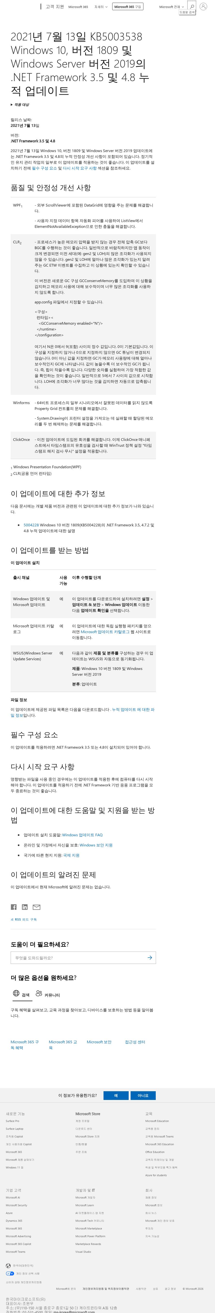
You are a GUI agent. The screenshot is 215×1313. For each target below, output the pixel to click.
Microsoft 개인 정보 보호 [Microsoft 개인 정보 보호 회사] (160, 1220)
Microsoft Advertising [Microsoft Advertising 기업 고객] (18, 1236)
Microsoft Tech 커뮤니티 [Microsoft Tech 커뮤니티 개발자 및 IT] (89, 1220)
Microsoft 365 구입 (127, 7)
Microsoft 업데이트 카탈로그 (105, 631)
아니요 (143, 1095)
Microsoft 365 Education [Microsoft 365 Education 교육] (159, 1144)
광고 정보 (170, 1288)
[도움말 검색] (191, 6)
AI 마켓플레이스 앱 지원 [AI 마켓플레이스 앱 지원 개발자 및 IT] (89, 1213)
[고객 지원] (54, 6)
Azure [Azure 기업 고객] (9, 1213)
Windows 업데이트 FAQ (82, 834)
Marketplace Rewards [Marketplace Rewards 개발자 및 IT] (88, 1244)
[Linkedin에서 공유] (22, 906)
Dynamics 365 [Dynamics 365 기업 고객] (14, 1220)
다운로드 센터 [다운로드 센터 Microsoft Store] (83, 1128)
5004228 (31, 524)
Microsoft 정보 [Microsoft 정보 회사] (154, 1205)
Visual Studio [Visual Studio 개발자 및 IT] (83, 1251)
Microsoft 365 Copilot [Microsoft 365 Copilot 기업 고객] (18, 1244)
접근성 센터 (135, 1041)
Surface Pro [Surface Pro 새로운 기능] (12, 1121)
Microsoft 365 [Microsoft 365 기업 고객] (14, 1228)
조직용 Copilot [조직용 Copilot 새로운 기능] (14, 1136)
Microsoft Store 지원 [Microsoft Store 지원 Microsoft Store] (87, 1136)
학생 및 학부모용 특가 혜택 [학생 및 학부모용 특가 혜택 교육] (161, 1167)
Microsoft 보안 (99, 1041)
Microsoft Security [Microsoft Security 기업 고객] (16, 1205)
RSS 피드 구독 (26, 919)
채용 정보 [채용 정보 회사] (151, 1197)
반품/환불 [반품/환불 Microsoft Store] (81, 1144)
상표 (155, 1288)
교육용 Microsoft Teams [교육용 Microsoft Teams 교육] (159, 1136)
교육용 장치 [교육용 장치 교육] (152, 1128)
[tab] (22, 994)
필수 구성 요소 (44, 167)
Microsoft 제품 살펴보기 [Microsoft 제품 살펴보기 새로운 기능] (20, 1159)
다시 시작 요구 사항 (80, 167)
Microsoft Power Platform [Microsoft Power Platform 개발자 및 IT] (90, 1236)
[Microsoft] (22, 6)
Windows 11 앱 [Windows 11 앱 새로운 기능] (14, 1167)
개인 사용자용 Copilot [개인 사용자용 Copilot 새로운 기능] (19, 1144)
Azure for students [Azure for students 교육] (156, 1175)
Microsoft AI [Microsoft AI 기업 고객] (13, 1197)
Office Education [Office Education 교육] (154, 1152)
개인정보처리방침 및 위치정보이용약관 (105, 1288)
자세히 (99, 7)
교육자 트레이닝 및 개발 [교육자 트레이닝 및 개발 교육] (159, 1159)
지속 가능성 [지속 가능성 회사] (152, 1236)
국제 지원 (71, 855)
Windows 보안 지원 (96, 844)
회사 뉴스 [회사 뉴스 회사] (151, 1213)
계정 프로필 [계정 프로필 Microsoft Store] (82, 1121)
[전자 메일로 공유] (34, 906)
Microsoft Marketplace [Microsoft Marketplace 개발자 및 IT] (88, 1228)
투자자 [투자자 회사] (149, 1228)
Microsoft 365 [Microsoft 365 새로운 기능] (14, 1152)
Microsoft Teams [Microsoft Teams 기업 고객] (15, 1251)
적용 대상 (21, 104)
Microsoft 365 (78, 7)
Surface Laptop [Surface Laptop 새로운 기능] (14, 1128)
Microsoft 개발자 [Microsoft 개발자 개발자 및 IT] (85, 1197)
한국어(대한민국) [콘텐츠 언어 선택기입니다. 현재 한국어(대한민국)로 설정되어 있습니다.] (23, 1265)
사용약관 (141, 1288)
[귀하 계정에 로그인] (203, 6)
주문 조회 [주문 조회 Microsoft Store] (81, 1152)
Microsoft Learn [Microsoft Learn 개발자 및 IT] (84, 1205)
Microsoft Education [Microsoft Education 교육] (157, 1121)
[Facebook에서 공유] (14, 906)
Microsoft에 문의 (66, 1288)
